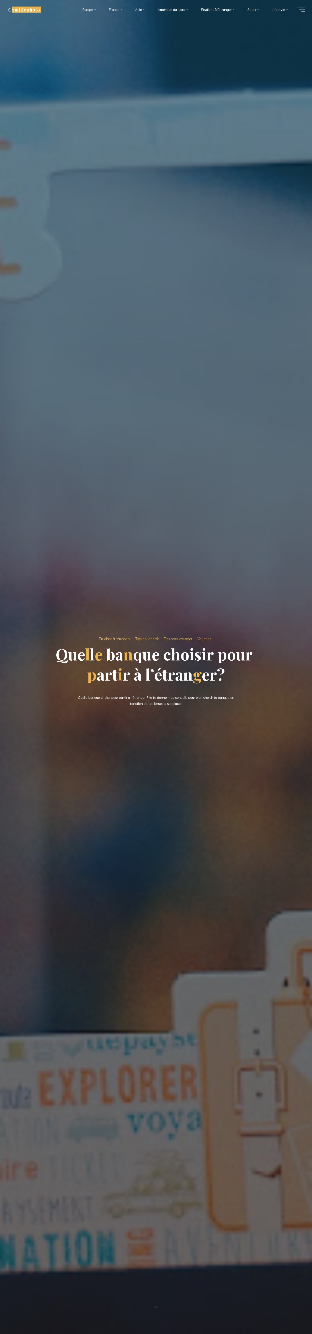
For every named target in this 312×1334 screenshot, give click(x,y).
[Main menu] (299, 10)
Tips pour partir (147, 638)
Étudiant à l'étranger (110, 638)
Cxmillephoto (26, 10)
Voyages (209, 638)
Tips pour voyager (181, 638)
